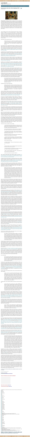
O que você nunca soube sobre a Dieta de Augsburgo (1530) (10, 8)
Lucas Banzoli (4, 3)
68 (21, 8)
